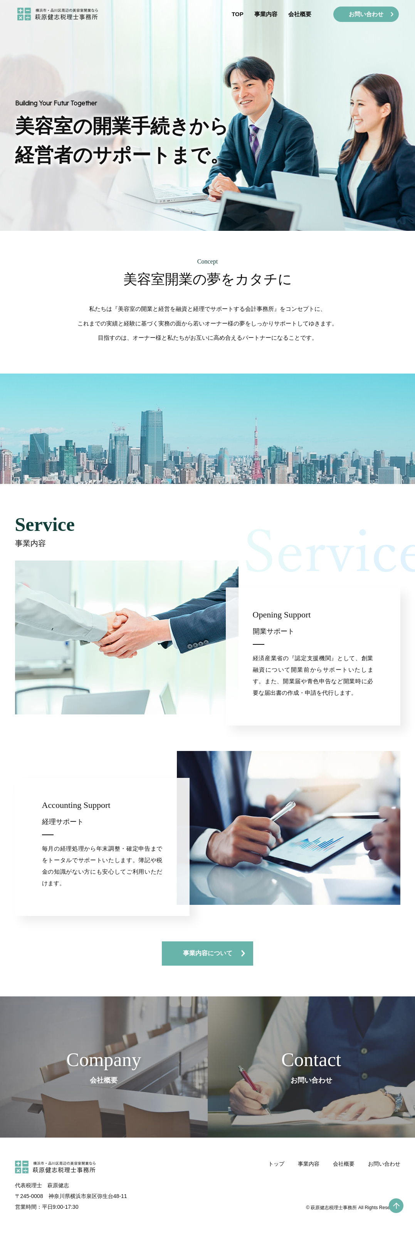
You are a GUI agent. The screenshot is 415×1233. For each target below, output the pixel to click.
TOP (234, 15)
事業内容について (207, 953)
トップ (276, 1174)
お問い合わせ (384, 1174)
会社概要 (296, 15)
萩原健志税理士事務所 (334, 1217)
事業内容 (262, 15)
